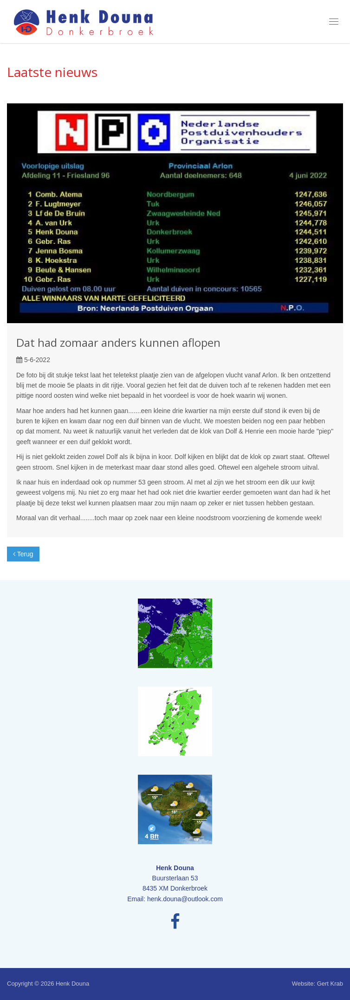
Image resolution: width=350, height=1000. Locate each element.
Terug (23, 554)
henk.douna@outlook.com (185, 899)
